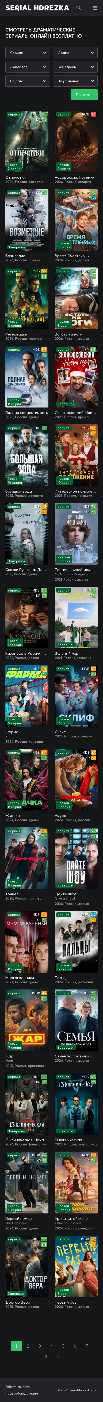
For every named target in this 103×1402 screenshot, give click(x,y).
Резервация (16, 334)
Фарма (11, 731)
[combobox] (27, 52)
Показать (84, 95)
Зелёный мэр (66, 653)
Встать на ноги (68, 334)
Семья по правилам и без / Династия (76, 1056)
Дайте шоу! (65, 894)
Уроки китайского (71, 1218)
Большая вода (18, 491)
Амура (60, 815)
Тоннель (12, 894)
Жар (9, 1056)
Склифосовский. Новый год (76, 412)
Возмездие (15, 255)
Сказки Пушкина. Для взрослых (26, 569)
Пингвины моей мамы (74, 569)
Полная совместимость (26, 412)
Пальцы (61, 977)
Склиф (61, 731)
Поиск (79, 8)
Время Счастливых (72, 255)
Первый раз (66, 1302)
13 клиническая (68, 1139)
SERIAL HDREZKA (37, 8)
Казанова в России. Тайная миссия (26, 653)
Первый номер (18, 1218)
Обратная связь (18, 1387)
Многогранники (19, 977)
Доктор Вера (17, 1302)
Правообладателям (21, 1393)
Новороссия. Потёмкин (76, 177)
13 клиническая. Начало (26, 1139)
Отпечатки (15, 177)
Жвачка (12, 815)
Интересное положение (76, 491)
